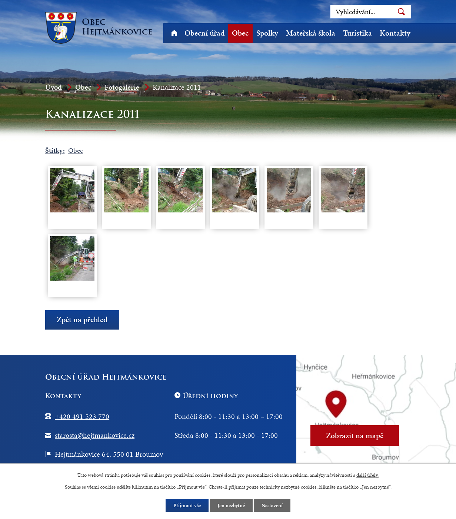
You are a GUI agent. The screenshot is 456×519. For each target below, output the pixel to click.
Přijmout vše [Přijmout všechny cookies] (187, 505)
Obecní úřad (204, 33)
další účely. (367, 475)
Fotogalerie (121, 87)
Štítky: (55, 150)
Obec (240, 33)
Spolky (267, 33)
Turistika (357, 33)
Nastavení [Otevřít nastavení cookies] (272, 505)
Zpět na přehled (82, 319)
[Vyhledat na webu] (370, 12)
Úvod (174, 33)
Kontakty (395, 33)
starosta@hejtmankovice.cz (94, 435)
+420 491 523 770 (82, 416)
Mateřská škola (310, 33)
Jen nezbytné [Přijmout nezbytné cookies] (231, 505)
